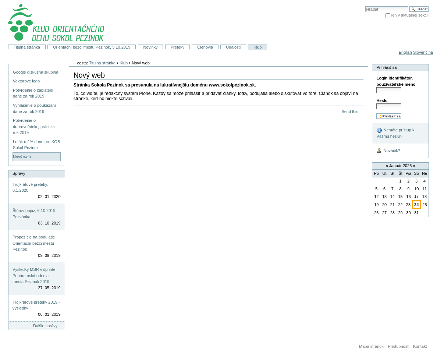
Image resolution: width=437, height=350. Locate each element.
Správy (19, 173)
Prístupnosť (398, 346)
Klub (257, 47)
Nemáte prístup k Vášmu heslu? (395, 132)
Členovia (205, 47)
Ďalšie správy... (47, 326)
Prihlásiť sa (386, 67)
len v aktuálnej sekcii (410, 15)
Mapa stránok (371, 346)
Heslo (381, 100)
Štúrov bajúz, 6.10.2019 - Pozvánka (35, 213)
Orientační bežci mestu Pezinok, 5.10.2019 (91, 47)
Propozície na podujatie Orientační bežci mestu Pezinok (34, 243)
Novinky (150, 47)
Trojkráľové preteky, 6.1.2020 (30, 187)
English (405, 52)
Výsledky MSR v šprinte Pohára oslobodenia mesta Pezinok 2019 (34, 275)
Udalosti (233, 47)
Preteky (177, 47)
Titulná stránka (27, 47)
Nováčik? (388, 151)
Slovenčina (423, 52)
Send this (349, 111)
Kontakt (420, 346)
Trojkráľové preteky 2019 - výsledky (36, 305)
